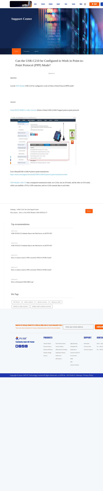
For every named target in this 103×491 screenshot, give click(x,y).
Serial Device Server (60, 343)
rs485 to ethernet (28, 302)
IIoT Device (16, 302)
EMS (71, 362)
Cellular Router (47, 343)
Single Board (73, 349)
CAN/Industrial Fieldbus (61, 349)
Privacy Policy (88, 375)
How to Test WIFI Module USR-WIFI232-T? (33, 212)
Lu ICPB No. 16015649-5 (66, 375)
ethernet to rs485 (56, 302)
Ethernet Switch (47, 346)
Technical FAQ (87, 346)
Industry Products (74, 365)
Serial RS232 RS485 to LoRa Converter (23, 110)
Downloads (86, 343)
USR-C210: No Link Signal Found (27, 209)
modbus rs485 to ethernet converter (41, 306)
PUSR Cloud (58, 355)
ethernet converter (42, 302)
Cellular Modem (59, 346)
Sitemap (79, 375)
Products (43, 4)
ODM (71, 358)
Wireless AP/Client (48, 349)
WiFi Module (20, 86)
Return (89, 211)
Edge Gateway (73, 343)
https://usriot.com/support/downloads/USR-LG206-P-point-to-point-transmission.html (38, 174)
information (16, 51)
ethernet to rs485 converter (20, 306)
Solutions (51, 4)
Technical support (26, 51)
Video (66, 4)
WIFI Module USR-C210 (18, 182)
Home (35, 4)
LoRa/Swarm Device (60, 352)
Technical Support (88, 349)
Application (36, 51)
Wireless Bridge (47, 352)
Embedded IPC (73, 346)
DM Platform (59, 358)
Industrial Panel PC (75, 352)
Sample (73, 4)
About (81, 4)
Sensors (45, 355)
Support (58, 4)
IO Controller (73, 355)
